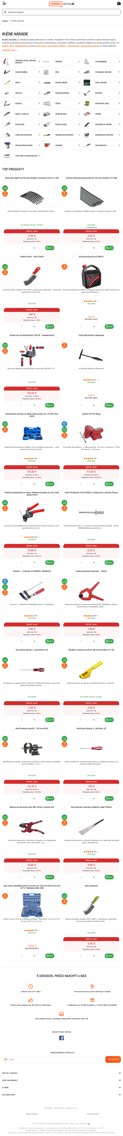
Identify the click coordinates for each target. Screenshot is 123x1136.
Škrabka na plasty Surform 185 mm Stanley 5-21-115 (91, 649)
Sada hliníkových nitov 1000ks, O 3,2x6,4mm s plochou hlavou (91, 492)
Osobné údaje (93, 1114)
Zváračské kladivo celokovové (91, 335)
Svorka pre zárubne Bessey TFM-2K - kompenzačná (32, 335)
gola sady (41, 46)
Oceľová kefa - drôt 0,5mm (32, 256)
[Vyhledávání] (61, 12)
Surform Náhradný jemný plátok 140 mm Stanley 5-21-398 (91, 178)
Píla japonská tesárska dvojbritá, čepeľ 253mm (91, 807)
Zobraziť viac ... (10, 50)
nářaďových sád (23, 46)
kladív (5, 46)
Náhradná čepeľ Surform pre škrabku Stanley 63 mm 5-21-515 (32, 178)
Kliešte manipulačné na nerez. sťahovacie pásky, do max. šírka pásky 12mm (32, 493)
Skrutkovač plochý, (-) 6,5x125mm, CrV (32, 649)
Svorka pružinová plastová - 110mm (91, 571)
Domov (5, 21)
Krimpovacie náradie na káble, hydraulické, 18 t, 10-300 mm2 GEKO (32, 415)
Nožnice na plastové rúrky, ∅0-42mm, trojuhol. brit (32, 807)
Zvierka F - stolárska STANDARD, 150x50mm (32, 571)
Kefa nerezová (91, 885)
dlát (11, 46)
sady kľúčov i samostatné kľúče (83, 46)
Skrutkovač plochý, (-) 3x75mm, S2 (91, 728)
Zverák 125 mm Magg (91, 413)
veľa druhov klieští (56, 46)
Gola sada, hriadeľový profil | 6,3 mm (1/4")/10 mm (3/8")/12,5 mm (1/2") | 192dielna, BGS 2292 (31, 887)
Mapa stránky (32, 1114)
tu (89, 1124)
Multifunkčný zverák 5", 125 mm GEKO (32, 728)
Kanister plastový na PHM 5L (91, 256)
